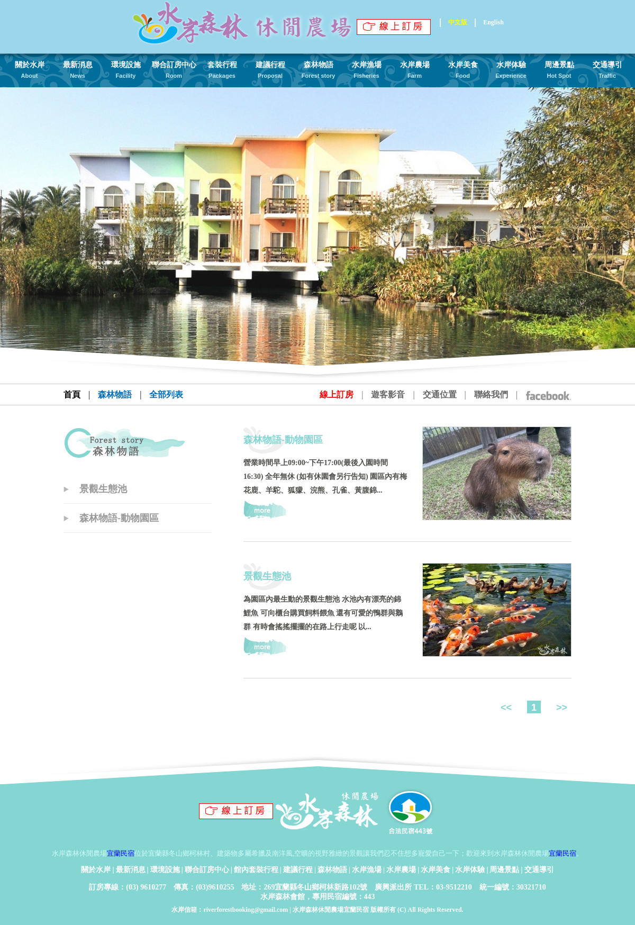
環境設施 (165, 870)
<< (507, 707)
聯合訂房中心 (207, 870)
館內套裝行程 (256, 870)
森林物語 (332, 870)
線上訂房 (336, 394)
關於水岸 (96, 870)
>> (560, 707)
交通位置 (440, 394)
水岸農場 (401, 870)
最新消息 (131, 870)
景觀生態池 (103, 489)
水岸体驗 (470, 870)
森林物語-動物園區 (119, 518)
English (493, 22)
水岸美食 (435, 870)
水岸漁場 (367, 870)
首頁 (72, 394)
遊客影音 (388, 394)
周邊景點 (504, 870)
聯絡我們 (491, 394)
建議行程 (298, 870)
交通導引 (539, 870)
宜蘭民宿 (120, 853)
